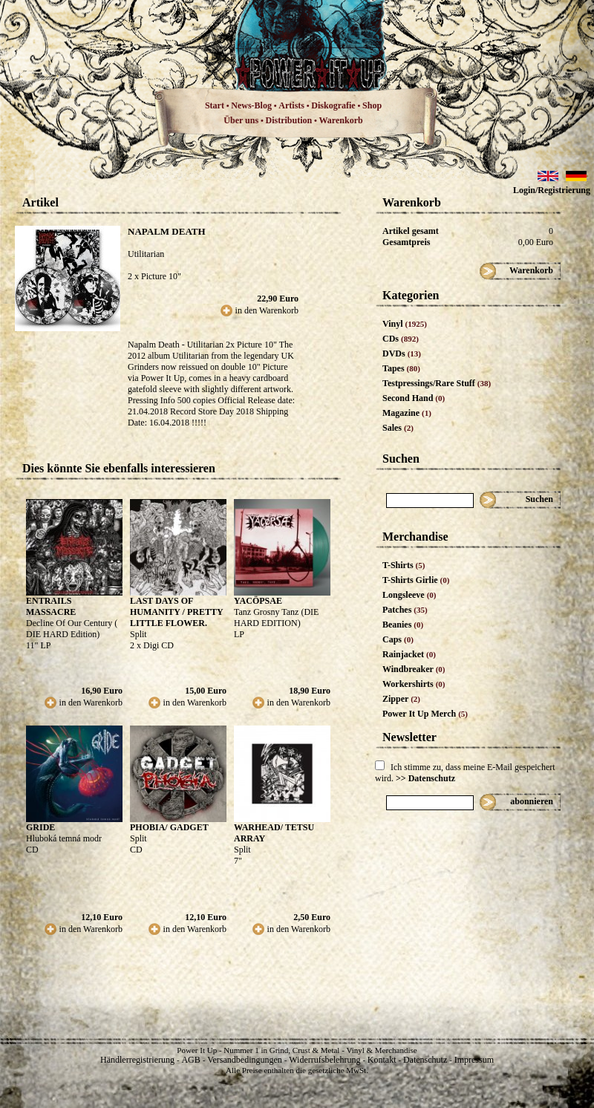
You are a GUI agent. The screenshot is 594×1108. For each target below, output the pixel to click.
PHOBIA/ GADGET (169, 827)
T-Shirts (403, 565)
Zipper (401, 699)
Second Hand (413, 398)
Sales (398, 428)
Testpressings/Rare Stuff (436, 383)
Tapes (401, 368)
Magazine (406, 413)
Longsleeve (409, 595)
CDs (400, 338)
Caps (398, 639)
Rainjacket (409, 654)
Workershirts (414, 684)
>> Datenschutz (425, 778)
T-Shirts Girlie (415, 580)
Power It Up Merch (425, 713)
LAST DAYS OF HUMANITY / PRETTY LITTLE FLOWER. (176, 612)
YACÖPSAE (258, 601)
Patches (405, 609)
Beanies (402, 624)
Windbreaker (414, 669)
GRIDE (40, 827)
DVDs (401, 353)
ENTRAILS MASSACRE (51, 606)
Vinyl (404, 324)
